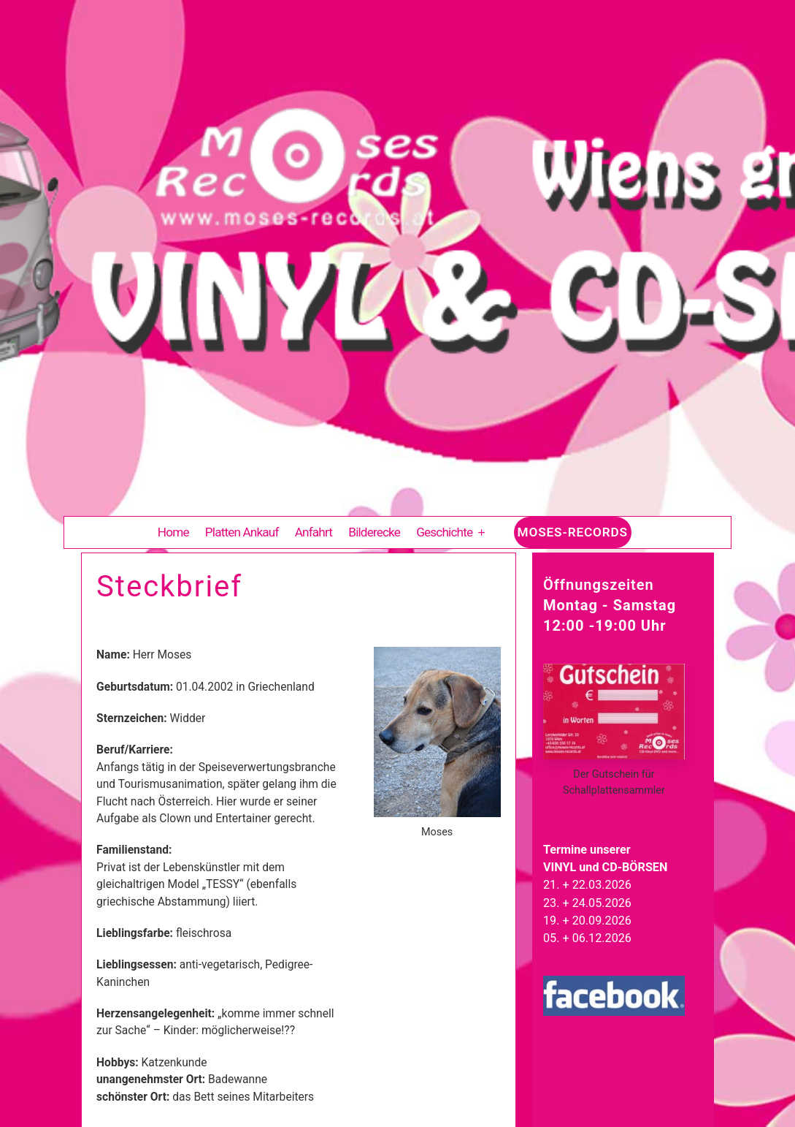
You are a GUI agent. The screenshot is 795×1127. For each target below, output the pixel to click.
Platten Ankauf (242, 532)
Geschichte (444, 532)
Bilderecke (374, 532)
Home (173, 532)
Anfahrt (313, 532)
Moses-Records (573, 532)
